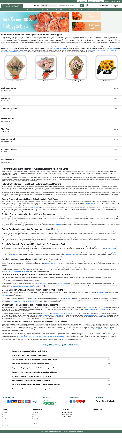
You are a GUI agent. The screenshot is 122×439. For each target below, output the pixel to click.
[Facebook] (70, 400)
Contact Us (65, 409)
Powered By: (99, 397)
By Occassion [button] (34, 9)
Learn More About (37, 409)
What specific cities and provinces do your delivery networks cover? (31, 380)
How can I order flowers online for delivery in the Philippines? (29, 351)
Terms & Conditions (37, 420)
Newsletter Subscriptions (8, 423)
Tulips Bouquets (9, 48)
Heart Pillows (13, 254)
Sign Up (113, 1)
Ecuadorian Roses (89, 203)
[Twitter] (74, 400)
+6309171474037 (69, 414)
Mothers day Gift (62, 283)
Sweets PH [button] (43, 9)
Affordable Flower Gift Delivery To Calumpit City (15, 51)
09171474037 (68, 416)
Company (4, 409)
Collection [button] (97, 9)
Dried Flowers (68, 298)
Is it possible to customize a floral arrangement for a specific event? (31, 376)
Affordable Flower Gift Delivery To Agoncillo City (49, 256)
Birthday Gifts (41, 283)
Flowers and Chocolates (52, 263)
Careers (4, 416)
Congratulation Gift (101, 292)
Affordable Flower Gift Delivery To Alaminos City (18, 271)
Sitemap (4, 420)
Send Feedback (67, 412)
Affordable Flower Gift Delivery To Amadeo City (96, 309)
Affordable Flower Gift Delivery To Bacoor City (100, 329)
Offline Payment (36, 414)
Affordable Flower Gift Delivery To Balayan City (55, 336)
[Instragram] (77, 400)
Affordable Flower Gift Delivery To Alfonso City (24, 286)
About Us (4, 412)
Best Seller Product (93, 1)
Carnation (58, 224)
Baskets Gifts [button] (69, 9)
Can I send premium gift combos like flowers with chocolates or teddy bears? (34, 359)
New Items (101, 1)
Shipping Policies (36, 416)
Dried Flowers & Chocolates (13, 300)
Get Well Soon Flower (110, 248)
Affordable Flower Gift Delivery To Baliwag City (67, 338)
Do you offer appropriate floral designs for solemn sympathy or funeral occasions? (36, 385)
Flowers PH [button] (26, 9)
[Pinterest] (80, 400)
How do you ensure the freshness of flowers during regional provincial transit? (34, 372)
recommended (82, 1)
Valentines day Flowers (60, 48)
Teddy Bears (115, 253)
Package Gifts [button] (60, 9)
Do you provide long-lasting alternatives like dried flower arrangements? (33, 368)
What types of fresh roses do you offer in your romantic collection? (31, 364)
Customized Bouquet (103, 5)
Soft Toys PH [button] (51, 9)
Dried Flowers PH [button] (78, 9)
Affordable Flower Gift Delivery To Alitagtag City (24, 301)
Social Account (73, 397)
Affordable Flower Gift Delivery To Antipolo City (95, 315)
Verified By (46, 397)
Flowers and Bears (56, 268)
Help (118, 1)
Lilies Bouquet (113, 232)
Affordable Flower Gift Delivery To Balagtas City (28, 336)
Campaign (34, 423)
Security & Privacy (36, 418)
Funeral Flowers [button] (89, 9)
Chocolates (91, 253)
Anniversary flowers (12, 279)
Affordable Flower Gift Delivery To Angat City (67, 313)
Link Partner (5, 425)
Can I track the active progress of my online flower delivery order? (31, 389)
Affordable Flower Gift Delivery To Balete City (36, 338)
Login (107, 1)
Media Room (5, 418)
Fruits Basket (112, 48)
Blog (3, 414)
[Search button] (82, 5)
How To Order (35, 412)
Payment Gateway (7, 397)
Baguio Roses (35, 207)
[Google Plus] (83, 400)
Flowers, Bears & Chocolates (71, 254)
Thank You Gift (101, 294)
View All (116, 88)
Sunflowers (54, 218)
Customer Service (97, 409)
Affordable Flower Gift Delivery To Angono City (50, 315)
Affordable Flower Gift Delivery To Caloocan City (103, 50)
